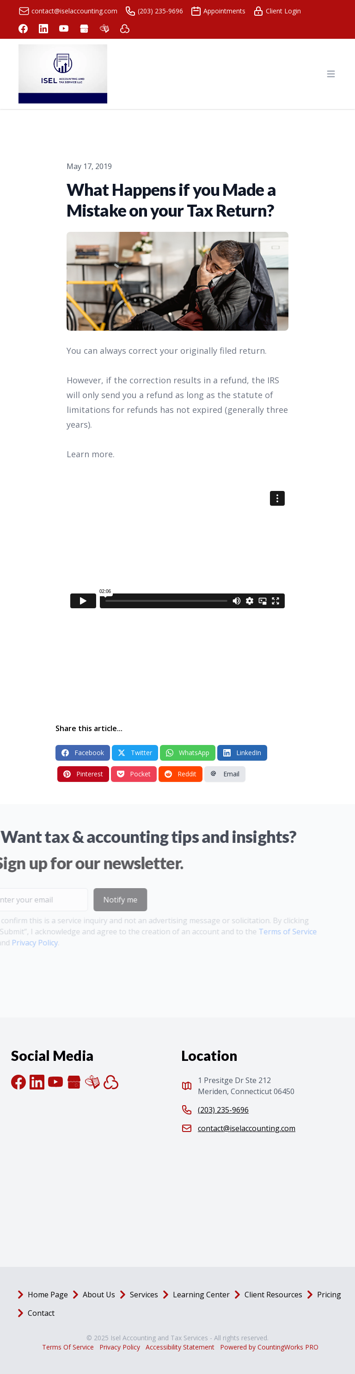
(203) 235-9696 (223, 1110)
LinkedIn (242, 752)
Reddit (180, 773)
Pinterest (83, 773)
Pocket (134, 773)
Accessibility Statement (180, 1347)
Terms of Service (272, 931)
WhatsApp (187, 752)
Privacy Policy (119, 1347)
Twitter (135, 752)
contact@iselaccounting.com (246, 1128)
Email (224, 773)
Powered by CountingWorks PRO (269, 1347)
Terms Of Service (68, 1347)
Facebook (82, 752)
